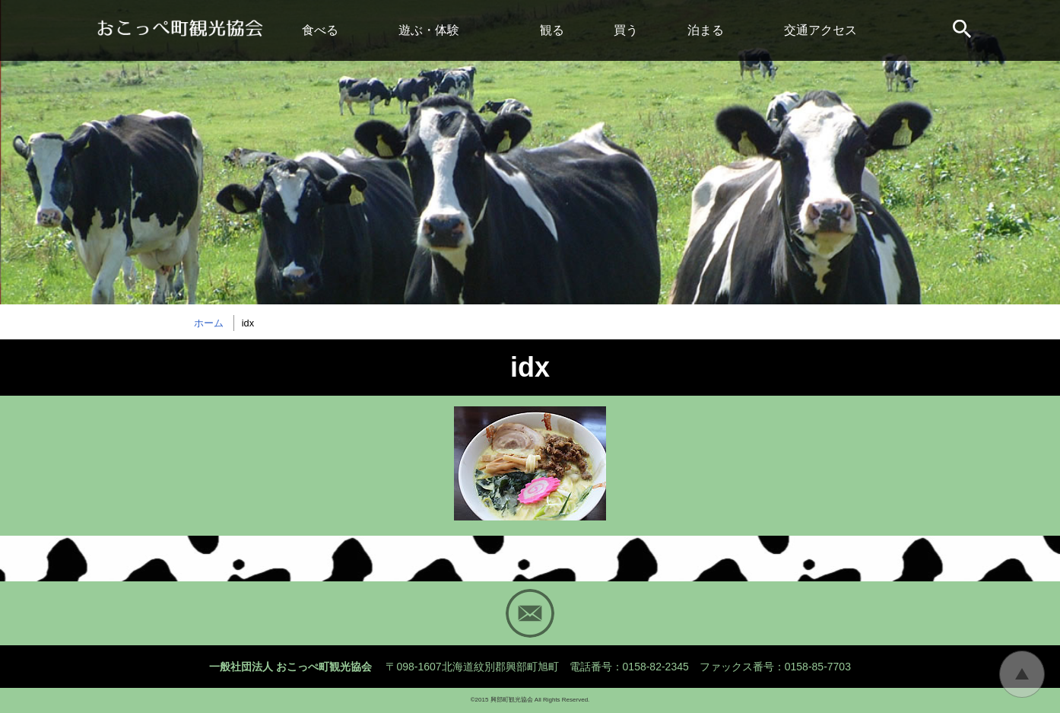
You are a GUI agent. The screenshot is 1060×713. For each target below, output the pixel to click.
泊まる (705, 30)
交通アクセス (820, 30)
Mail (530, 613)
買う (626, 30)
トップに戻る (1022, 674)
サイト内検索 (963, 30)
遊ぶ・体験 (428, 30)
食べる (320, 30)
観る (552, 30)
